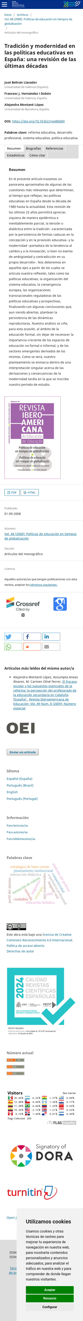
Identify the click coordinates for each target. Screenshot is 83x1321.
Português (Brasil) (20, 785)
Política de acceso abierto (25, 946)
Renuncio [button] (49, 1298)
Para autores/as (17, 832)
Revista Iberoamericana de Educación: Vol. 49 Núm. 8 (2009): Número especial (44, 703)
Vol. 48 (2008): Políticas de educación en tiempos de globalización (38, 21)
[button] (13, 636)
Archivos (22, 15)
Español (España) (19, 779)
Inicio (8, 15)
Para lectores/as (17, 825)
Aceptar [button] (49, 1290)
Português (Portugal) (22, 799)
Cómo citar (37, 155)
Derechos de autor (20, 951)
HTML (31, 492)
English (12, 792)
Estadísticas (16, 155)
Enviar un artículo (23, 752)
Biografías (33, 148)
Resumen (14, 148)
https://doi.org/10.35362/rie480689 (38, 121)
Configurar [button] (49, 1307)
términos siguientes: (43, 585)
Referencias (54, 148)
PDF (14, 492)
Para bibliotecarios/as (21, 839)
